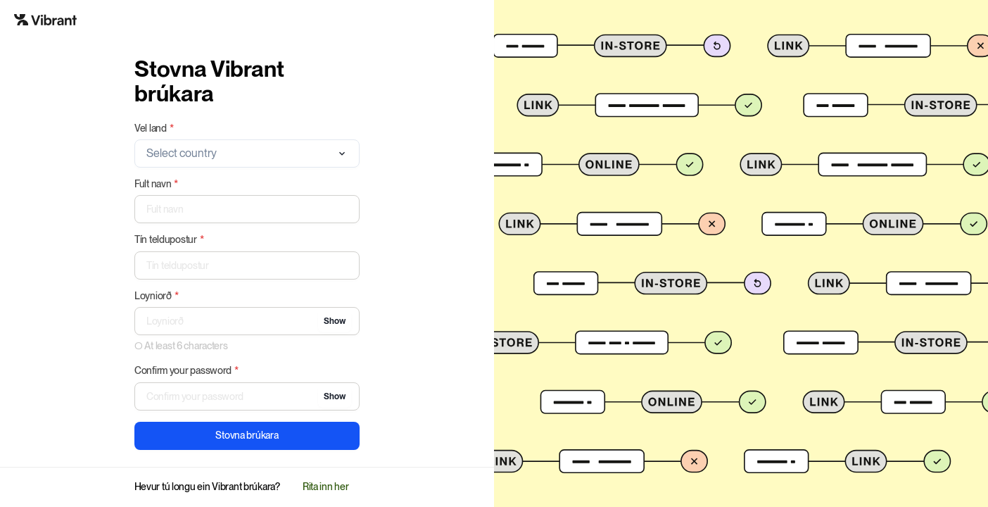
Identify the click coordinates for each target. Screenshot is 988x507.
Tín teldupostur (169, 239)
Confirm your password (186, 370)
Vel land (154, 128)
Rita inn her (326, 486)
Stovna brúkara (246, 435)
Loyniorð (156, 296)
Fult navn (156, 184)
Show (335, 321)
